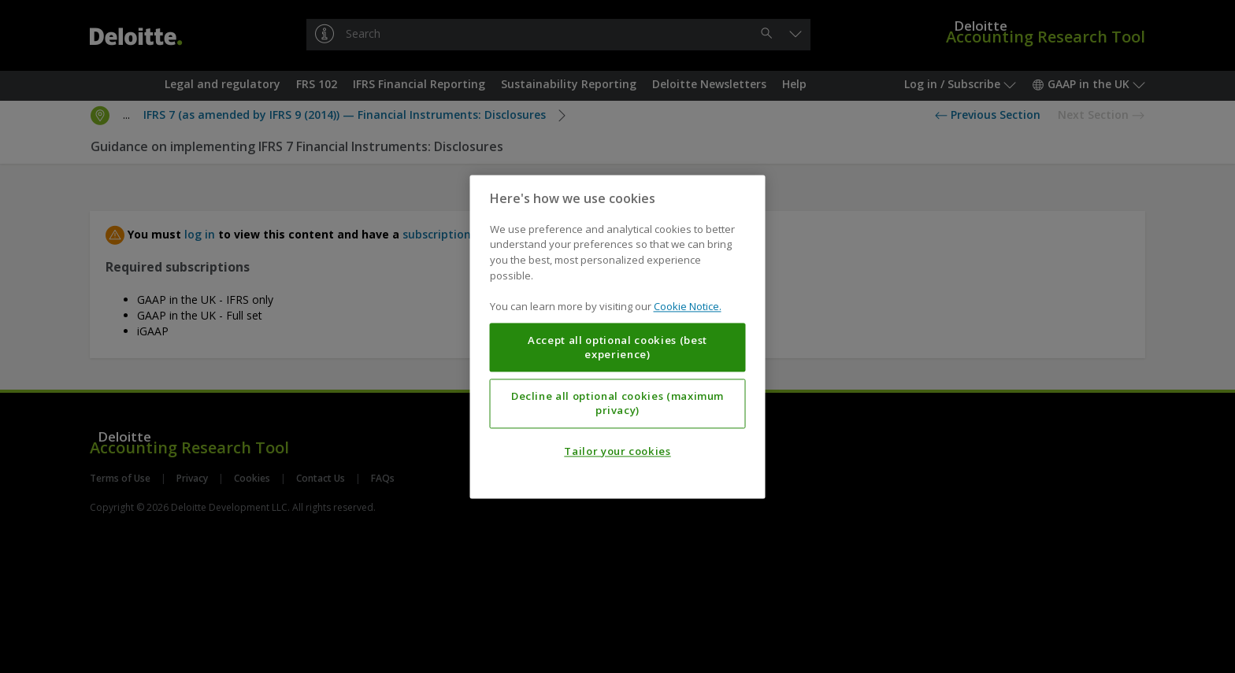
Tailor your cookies (617, 451)
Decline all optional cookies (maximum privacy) (617, 403)
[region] (618, 336)
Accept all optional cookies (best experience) (617, 347)
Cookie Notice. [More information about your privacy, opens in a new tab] (687, 306)
